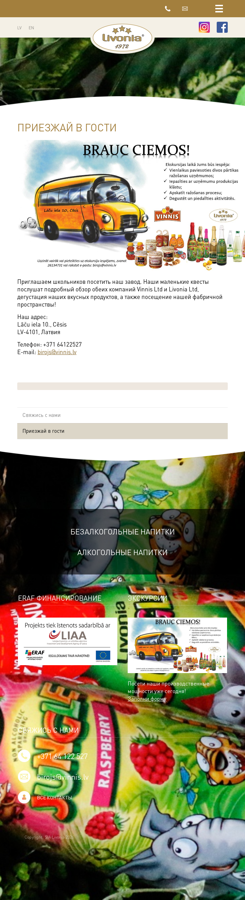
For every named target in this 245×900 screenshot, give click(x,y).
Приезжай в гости (43, 430)
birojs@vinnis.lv (185, 8)
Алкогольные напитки (123, 552)
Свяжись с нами (41, 414)
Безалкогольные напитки (122, 531)
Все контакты (54, 797)
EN (31, 27)
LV (19, 27)
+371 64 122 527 (167, 8)
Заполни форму (147, 698)
